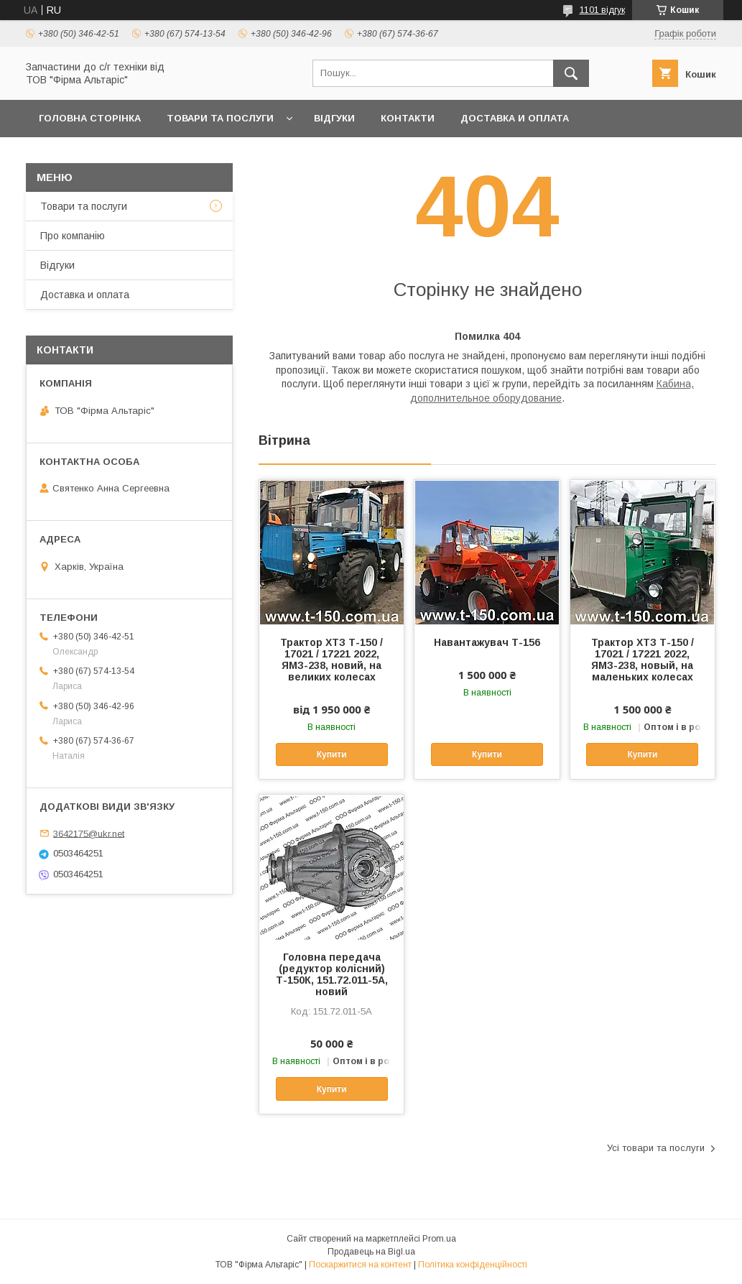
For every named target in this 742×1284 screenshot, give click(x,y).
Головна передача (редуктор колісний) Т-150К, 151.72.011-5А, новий (332, 974)
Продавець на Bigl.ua (371, 1252)
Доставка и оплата (514, 118)
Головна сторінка (90, 118)
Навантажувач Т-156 (487, 642)
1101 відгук (602, 10)
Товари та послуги (220, 118)
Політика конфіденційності (472, 1265)
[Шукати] (571, 73)
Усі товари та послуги (656, 1147)
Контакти (408, 118)
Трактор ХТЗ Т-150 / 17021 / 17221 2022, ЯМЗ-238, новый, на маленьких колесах (642, 660)
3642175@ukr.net (88, 833)
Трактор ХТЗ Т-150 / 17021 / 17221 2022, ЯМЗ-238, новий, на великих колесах (331, 660)
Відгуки (334, 118)
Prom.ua (439, 1239)
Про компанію (72, 235)
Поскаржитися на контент (360, 1265)
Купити (332, 754)
